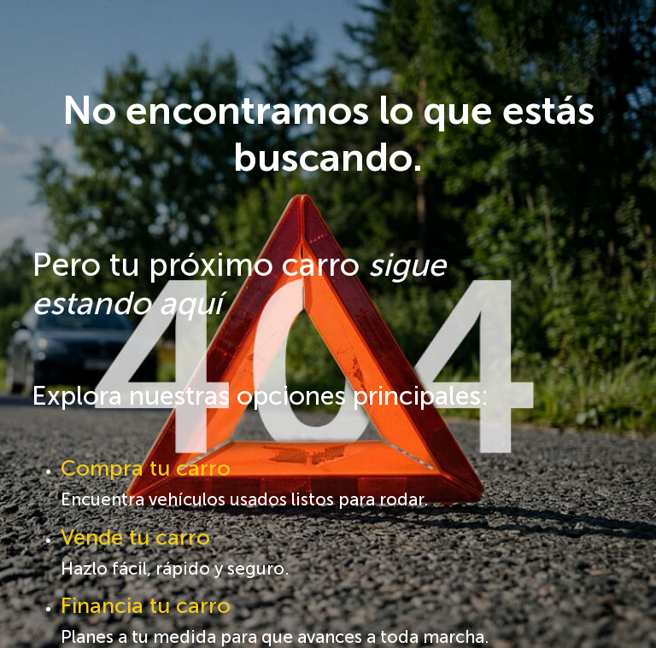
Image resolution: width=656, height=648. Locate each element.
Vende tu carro (135, 537)
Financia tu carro (146, 606)
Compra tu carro (146, 468)
